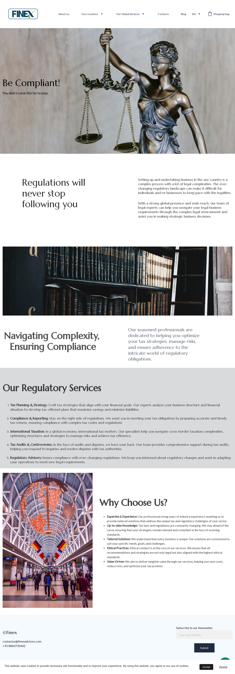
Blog (183, 14)
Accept (206, 667)
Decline (223, 667)
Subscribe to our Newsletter (194, 628)
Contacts (163, 14)
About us (63, 14)
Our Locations (89, 14)
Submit (204, 647)
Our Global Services (128, 14)
